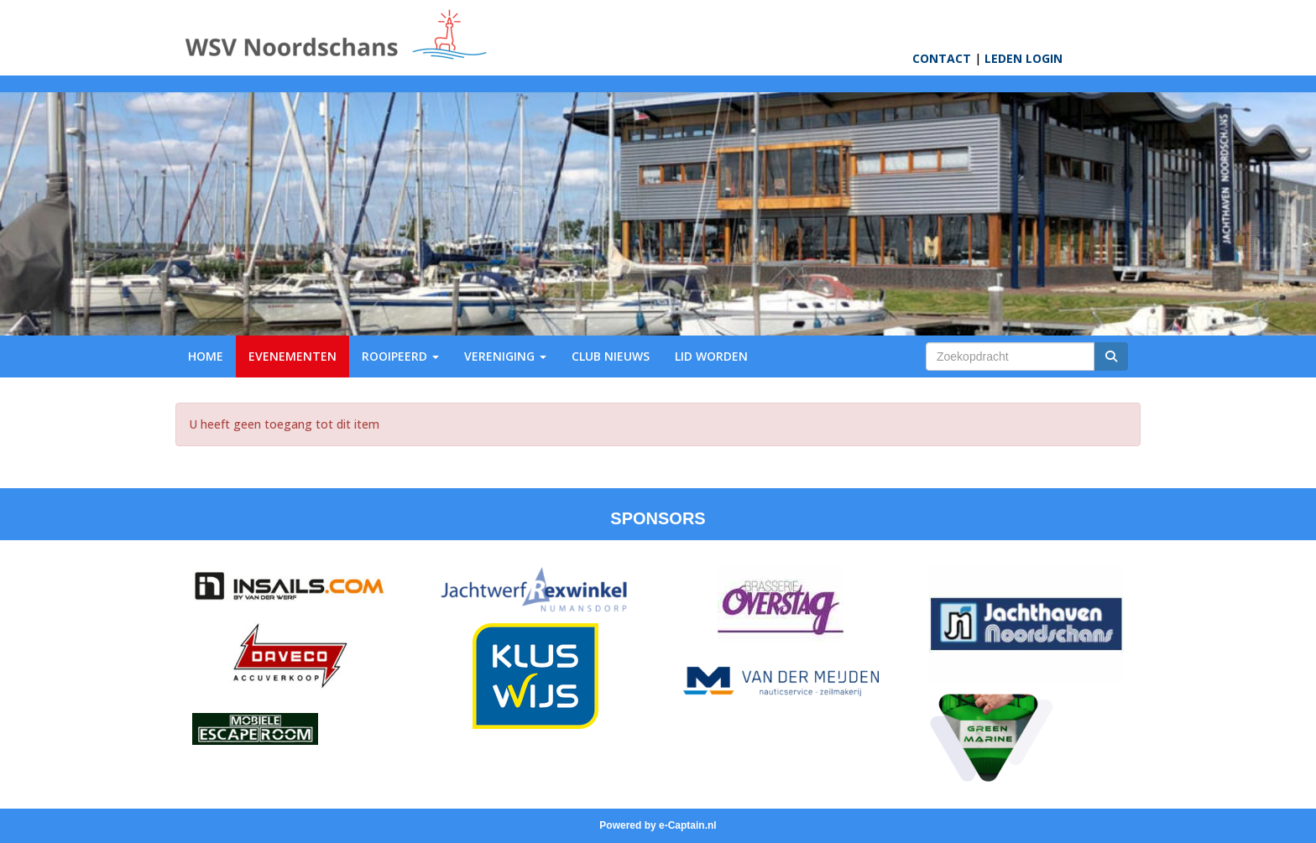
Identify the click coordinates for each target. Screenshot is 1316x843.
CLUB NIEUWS (611, 356)
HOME (205, 356)
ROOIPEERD (400, 356)
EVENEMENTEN (292, 356)
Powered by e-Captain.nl (657, 825)
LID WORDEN (711, 356)
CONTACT (941, 58)
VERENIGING (505, 356)
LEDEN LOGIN (1023, 58)
